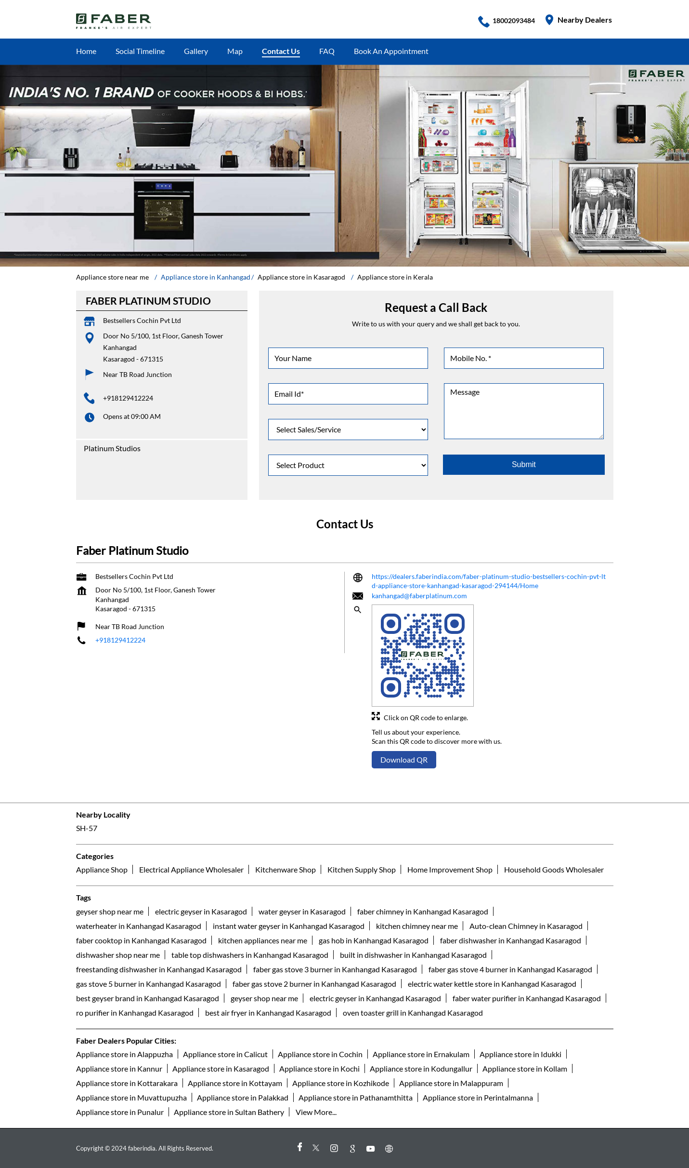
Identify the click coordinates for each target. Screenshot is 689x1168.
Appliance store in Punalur (120, 1111)
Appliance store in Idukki (520, 1054)
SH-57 (86, 827)
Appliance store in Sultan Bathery (229, 1111)
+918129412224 (128, 398)
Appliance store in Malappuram (451, 1082)
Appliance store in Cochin (320, 1054)
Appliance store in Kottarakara (127, 1082)
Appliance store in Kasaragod (220, 1068)
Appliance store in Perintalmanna (478, 1097)
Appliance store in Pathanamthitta (356, 1097)
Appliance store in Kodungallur (421, 1068)
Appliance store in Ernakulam (421, 1054)
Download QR (404, 759)
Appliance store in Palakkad (242, 1097)
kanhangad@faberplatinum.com (419, 595)
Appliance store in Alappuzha (124, 1054)
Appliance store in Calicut (225, 1054)
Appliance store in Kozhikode (340, 1082)
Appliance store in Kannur (119, 1068)
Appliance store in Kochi (319, 1068)
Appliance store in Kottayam (235, 1082)
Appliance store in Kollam (524, 1068)
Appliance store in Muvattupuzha (131, 1097)
